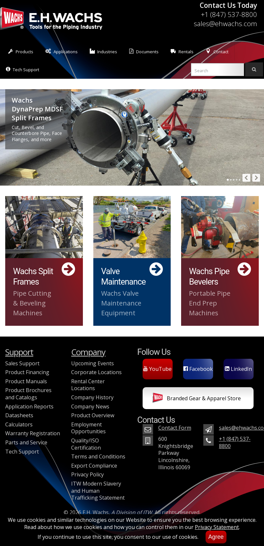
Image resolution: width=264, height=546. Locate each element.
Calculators (19, 424)
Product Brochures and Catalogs (28, 394)
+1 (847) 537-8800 (229, 14)
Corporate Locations (96, 372)
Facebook (198, 368)
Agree (216, 537)
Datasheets (19, 415)
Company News (90, 406)
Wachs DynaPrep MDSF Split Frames (37, 109)
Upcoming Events (92, 363)
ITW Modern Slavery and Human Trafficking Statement (98, 490)
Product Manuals (26, 381)
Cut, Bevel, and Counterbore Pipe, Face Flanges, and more (37, 133)
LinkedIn (238, 368)
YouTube (157, 368)
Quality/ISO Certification (86, 444)
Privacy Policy (87, 474)
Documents (144, 51)
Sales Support (22, 363)
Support (19, 352)
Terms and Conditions (98, 456)
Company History (92, 397)
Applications (61, 51)
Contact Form (174, 427)
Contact (217, 51)
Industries (103, 51)
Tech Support (22, 69)
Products (20, 51)
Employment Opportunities (88, 428)
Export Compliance (94, 465)
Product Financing (27, 372)
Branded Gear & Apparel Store (196, 399)
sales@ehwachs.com (225, 23)
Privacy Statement (217, 527)
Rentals (182, 51)
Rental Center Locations (88, 385)
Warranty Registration (32, 433)
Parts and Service (26, 442)
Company (88, 352)
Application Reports (29, 406)
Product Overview (92, 415)
